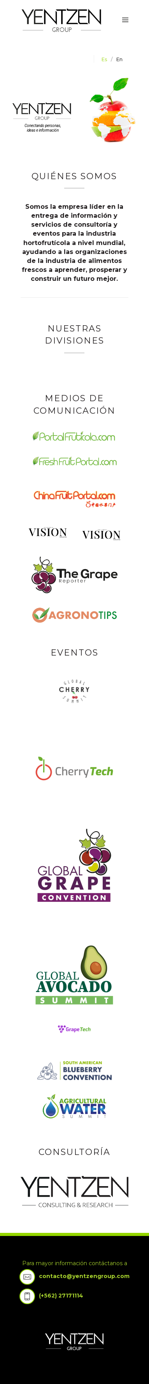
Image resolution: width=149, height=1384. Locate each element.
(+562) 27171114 (61, 1295)
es (104, 59)
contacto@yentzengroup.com (84, 1276)
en (119, 59)
